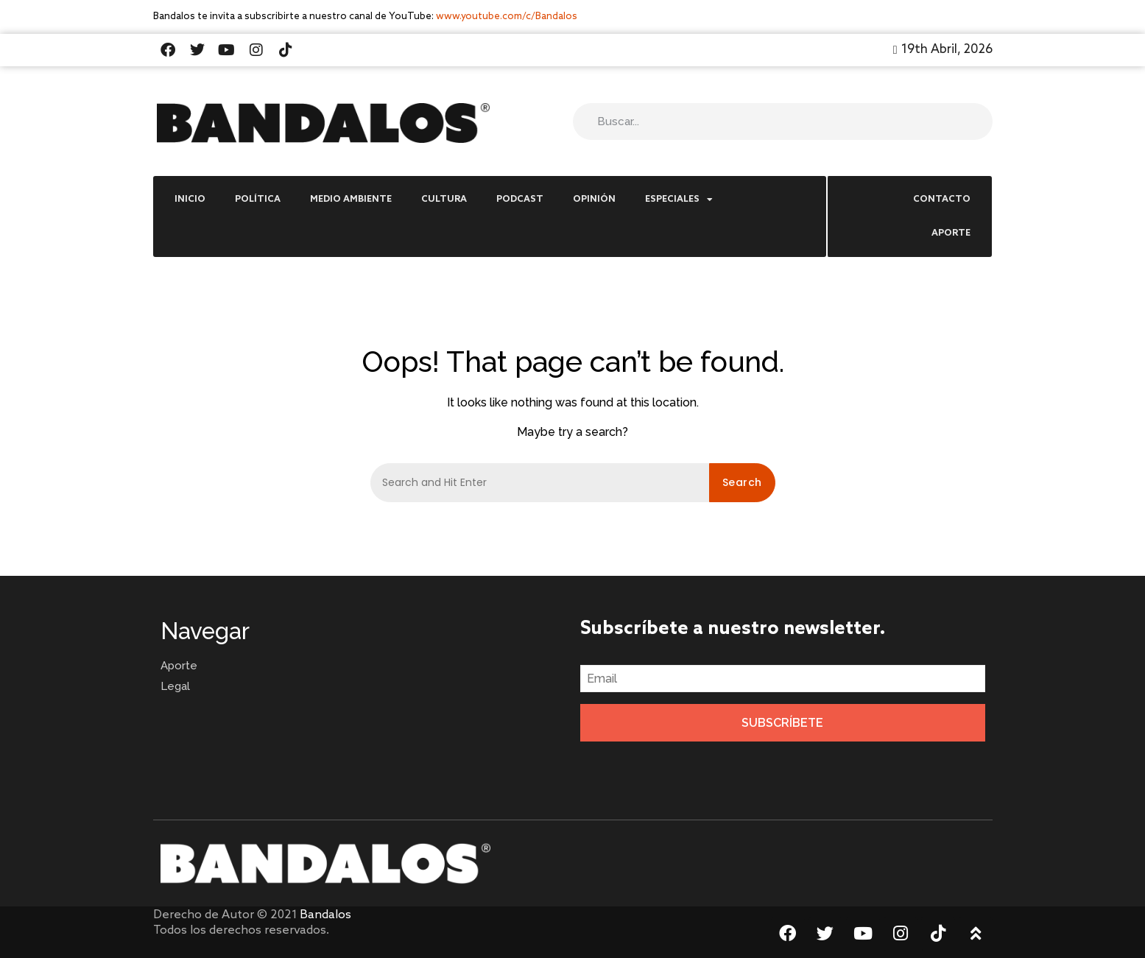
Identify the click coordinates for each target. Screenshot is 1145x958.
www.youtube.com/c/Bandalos (506, 16)
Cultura (444, 199)
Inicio (190, 199)
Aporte (950, 233)
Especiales (679, 199)
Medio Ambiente (351, 199)
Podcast (519, 199)
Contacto (941, 199)
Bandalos (325, 915)
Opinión (594, 199)
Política (258, 199)
